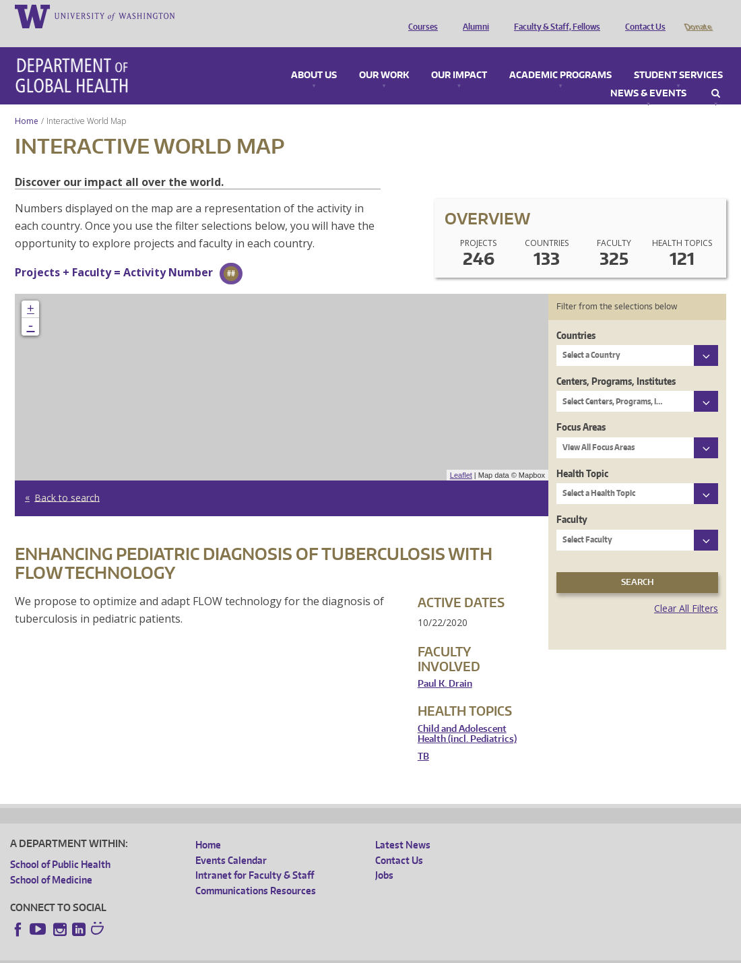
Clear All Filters (686, 589)
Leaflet (461, 456)
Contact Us (642, 15)
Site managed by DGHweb (323, 953)
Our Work (384, 56)
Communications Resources (255, 871)
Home (26, 102)
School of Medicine (51, 861)
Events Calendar (231, 841)
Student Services (678, 56)
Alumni (472, 15)
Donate (697, 15)
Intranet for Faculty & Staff (254, 856)
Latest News (402, 826)
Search (715, 75)
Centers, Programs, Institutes (616, 362)
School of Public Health (60, 845)
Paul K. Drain (445, 665)
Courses (419, 15)
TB (423, 738)
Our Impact (459, 56)
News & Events (648, 75)
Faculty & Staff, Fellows (554, 15)
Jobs (384, 856)
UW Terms (243, 953)
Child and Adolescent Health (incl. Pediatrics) (467, 715)
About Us (314, 56)
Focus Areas (581, 408)
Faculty (571, 500)
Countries (575, 316)
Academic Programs (560, 56)
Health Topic (582, 454)
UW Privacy (188, 953)
